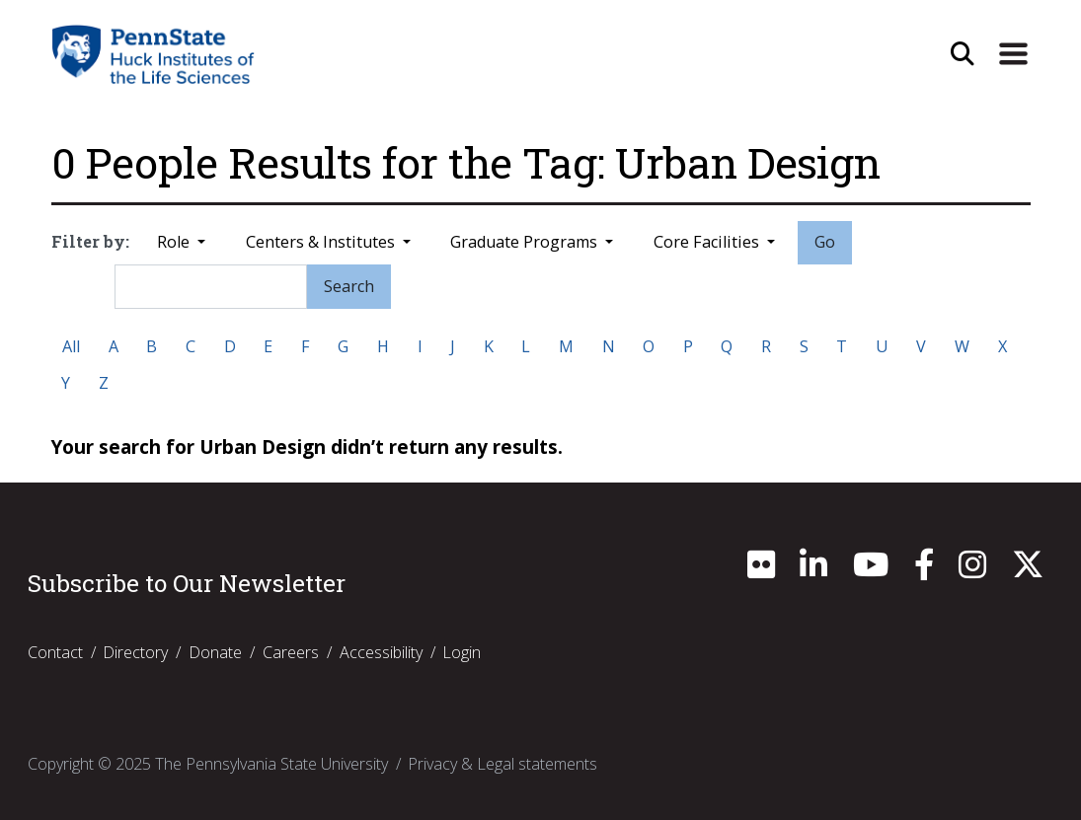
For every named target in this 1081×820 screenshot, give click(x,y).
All (71, 346)
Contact (55, 652)
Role (175, 242)
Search (349, 286)
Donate (215, 652)
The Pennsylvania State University (271, 764)
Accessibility (381, 652)
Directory (135, 652)
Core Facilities (708, 242)
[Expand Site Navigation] (1013, 54)
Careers (291, 652)
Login (461, 652)
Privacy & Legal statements (502, 764)
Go (824, 242)
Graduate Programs (525, 242)
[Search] (210, 286)
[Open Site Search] (962, 54)
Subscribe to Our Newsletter (187, 583)
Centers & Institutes (322, 242)
